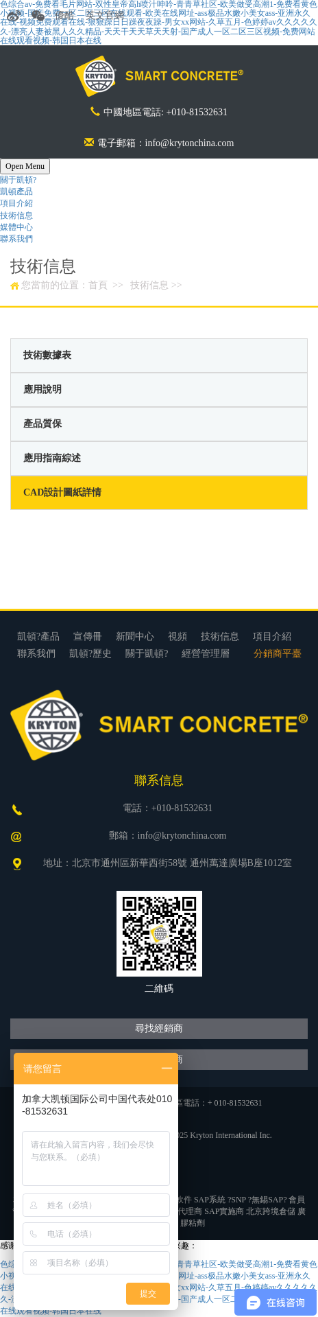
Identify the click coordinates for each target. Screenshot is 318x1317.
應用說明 (42, 389)
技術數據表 (47, 355)
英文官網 (105, 15)
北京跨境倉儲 (270, 1211)
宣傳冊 (87, 636)
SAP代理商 (182, 1211)
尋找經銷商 (159, 1028)
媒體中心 (16, 227)
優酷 (64, 15)
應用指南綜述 (52, 458)
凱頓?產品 (38, 636)
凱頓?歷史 (90, 654)
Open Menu (25, 166)
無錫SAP (267, 1199)
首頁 (98, 285)
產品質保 (42, 424)
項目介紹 (16, 203)
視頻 (177, 636)
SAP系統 (209, 1199)
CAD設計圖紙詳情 (62, 492)
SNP (238, 1199)
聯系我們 (16, 239)
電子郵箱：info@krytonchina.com (159, 143)
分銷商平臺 (278, 654)
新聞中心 (135, 636)
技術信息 (16, 215)
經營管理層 (206, 654)
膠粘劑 (192, 1223)
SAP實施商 (224, 1211)
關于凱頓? (18, 180)
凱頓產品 (16, 191)
